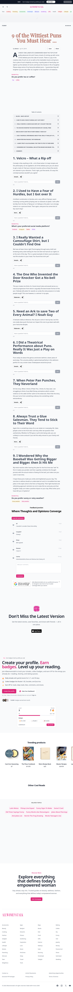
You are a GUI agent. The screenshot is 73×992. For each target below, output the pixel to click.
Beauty (4, 916)
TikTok (33, 229)
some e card (58, 796)
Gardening (43, 11)
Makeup (40, 933)
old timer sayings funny (15, 800)
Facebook (14, 229)
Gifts (49, 11)
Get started (50, 724)
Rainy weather (25, 501)
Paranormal (59, 937)
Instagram (21, 229)
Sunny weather (16, 501)
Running (40, 940)
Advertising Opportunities (56, 961)
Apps (21, 913)
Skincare (37, 11)
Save (49, 49)
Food (39, 923)
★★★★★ (68, 25)
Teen (3, 11)
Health (54, 11)
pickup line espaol (27, 796)
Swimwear (59, 944)
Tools (21, 950)
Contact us (5, 961)
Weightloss (5, 950)
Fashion (4, 923)
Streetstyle (30, 11)
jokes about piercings (59, 800)
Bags (39, 913)
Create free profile (9, 691)
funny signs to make (44, 796)
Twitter (28, 229)
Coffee (17, 80)
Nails (39, 937)
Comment (20, 576)
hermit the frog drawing (33, 804)
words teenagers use (53, 804)
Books (39, 916)
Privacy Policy (29, 964)
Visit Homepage (36, 887)
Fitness (22, 923)
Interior (40, 930)
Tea (13, 80)
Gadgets (4, 926)
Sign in (34, 695)
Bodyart (22, 916)
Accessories (22, 11)
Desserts (22, 919)
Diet (39, 919)
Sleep (21, 944)
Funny (57, 923)
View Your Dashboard (26, 691)
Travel (21, 947)
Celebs (58, 916)
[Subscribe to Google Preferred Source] (22, 584)
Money (58, 933)
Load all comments (18, 518)
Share (56, 49)
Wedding (58, 947)
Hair (57, 926)
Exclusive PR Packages (8, 964)
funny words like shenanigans (37, 800)
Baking (58, 913)
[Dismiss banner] (59, 581)
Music (21, 937)
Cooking (8, 11)
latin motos (14, 796)
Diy (57, 919)
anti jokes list (17, 804)
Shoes (57, 940)
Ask (58, 182)
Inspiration (23, 930)
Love (21, 933)
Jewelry (58, 930)
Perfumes (22, 940)
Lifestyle (66, 11)
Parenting (15, 11)
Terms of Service (53, 964)
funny (4, 25)
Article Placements (30, 961)
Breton (17, 48)
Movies (4, 937)
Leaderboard (22, 724)
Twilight (60, 11)
